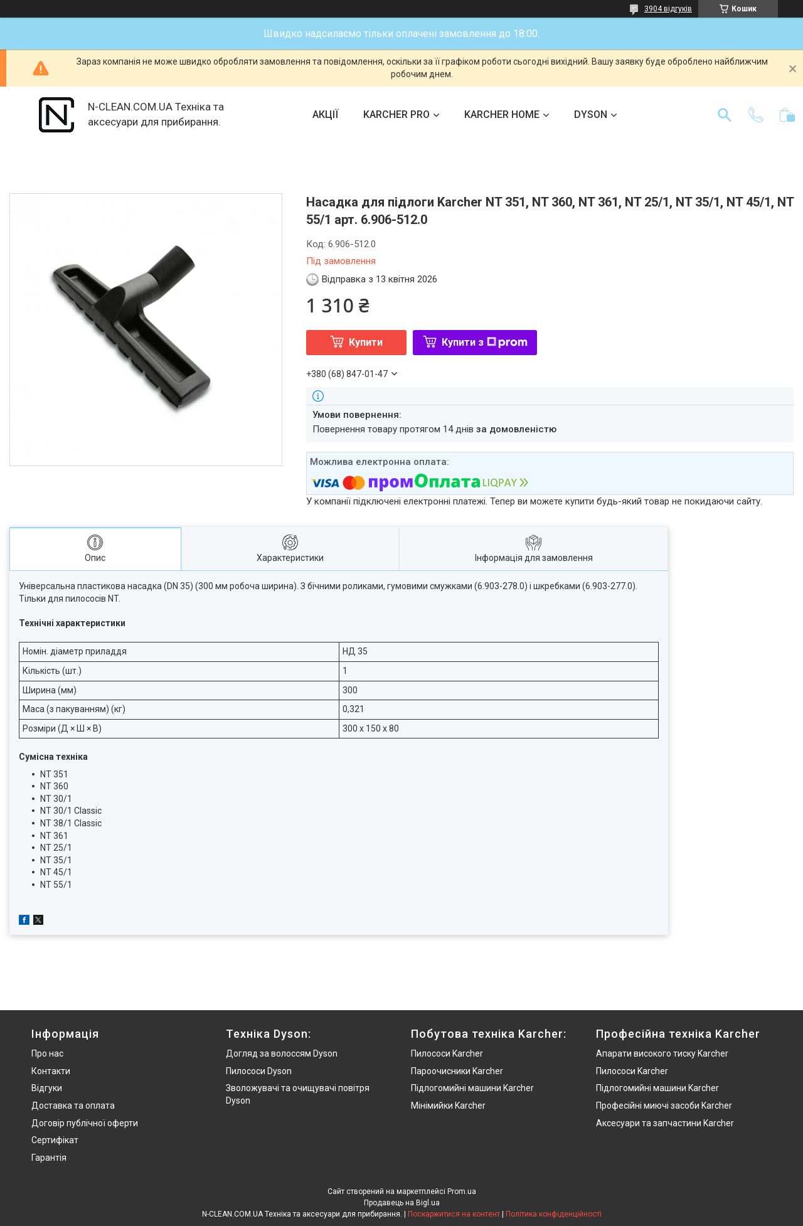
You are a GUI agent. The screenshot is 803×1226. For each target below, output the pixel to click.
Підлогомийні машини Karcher (472, 1088)
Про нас (47, 1053)
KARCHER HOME (502, 114)
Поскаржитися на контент (454, 1214)
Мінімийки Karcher (448, 1106)
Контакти (50, 1071)
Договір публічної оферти (84, 1123)
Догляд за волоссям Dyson (282, 1053)
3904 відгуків (668, 8)
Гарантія (48, 1158)
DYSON (590, 114)
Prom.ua (461, 1191)
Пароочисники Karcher (457, 1071)
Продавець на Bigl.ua (402, 1202)
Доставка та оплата (73, 1106)
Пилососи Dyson (259, 1071)
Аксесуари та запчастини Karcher (665, 1123)
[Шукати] (724, 114)
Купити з (485, 342)
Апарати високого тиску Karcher (662, 1053)
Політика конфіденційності (554, 1214)
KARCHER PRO (396, 114)
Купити (366, 342)
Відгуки (46, 1088)
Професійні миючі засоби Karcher (664, 1106)
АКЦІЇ (325, 114)
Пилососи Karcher (447, 1053)
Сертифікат (54, 1140)
